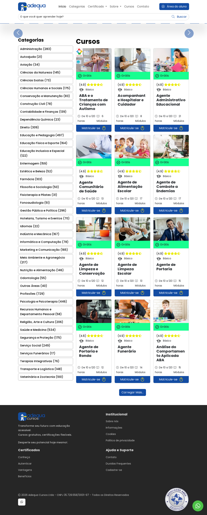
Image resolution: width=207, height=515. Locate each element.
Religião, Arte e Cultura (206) (41, 322)
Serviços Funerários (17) (37, 353)
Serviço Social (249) (35, 345)
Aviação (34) (30, 65)
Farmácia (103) (31, 179)
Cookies (111, 434)
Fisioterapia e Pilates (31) (38, 195)
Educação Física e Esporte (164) (43, 143)
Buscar (179, 17)
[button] (21, 502)
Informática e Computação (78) (44, 242)
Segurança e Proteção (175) (41, 338)
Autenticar (25, 463)
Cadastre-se (114, 470)
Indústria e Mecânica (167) (39, 234)
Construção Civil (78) (36, 104)
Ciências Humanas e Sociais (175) (45, 88)
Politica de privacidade (120, 440)
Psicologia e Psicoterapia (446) (43, 301)
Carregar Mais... (132, 392)
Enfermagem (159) (33, 163)
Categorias (77, 6)
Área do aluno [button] (174, 6)
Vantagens (25, 470)
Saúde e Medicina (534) (38, 330)
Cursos (129, 6)
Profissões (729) (32, 294)
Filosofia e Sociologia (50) (39, 187)
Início (62, 6)
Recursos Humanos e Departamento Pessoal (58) (41, 311)
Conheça (24, 457)
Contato (143, 6)
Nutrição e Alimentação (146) (42, 270)
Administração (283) (35, 49)
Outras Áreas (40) (33, 286)
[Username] (94, 16)
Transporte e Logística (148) (41, 369)
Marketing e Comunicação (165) (44, 250)
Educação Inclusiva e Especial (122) (42, 153)
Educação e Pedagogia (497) (42, 135)
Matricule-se (94, 128)
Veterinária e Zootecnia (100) (41, 377)
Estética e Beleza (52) (36, 171)
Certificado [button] (96, 6)
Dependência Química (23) (40, 119)
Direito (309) (29, 127)
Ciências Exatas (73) (35, 80)
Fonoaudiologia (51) (35, 203)
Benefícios (24, 476)
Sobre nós (112, 421)
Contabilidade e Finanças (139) (43, 112)
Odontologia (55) (33, 278)
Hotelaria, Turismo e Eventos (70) (45, 218)
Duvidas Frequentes (118, 463)
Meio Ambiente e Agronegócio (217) (42, 259)
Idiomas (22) (29, 226)
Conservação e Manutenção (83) (45, 96)
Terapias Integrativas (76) (39, 361)
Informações (114, 427)
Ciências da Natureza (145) (40, 72)
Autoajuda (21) (31, 57)
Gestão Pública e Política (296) (43, 210)
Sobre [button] (114, 6)
